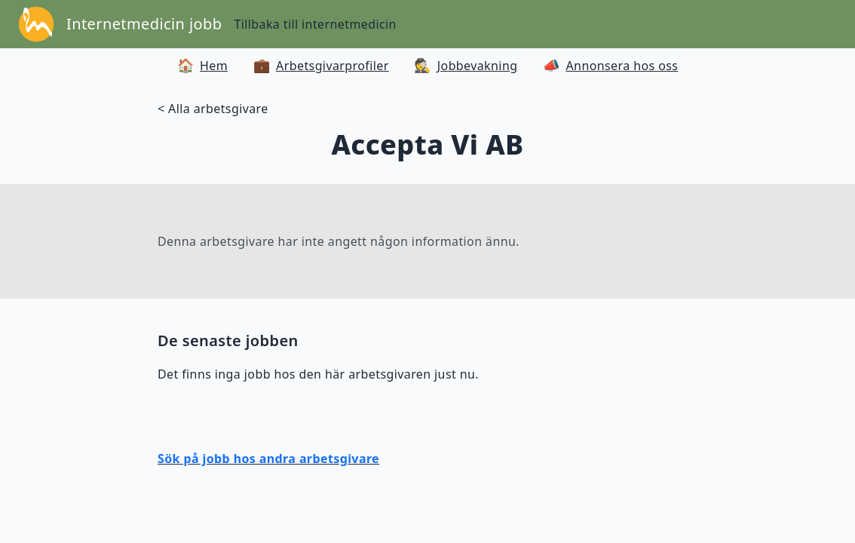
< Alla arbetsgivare (213, 108)
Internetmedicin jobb (144, 24)
